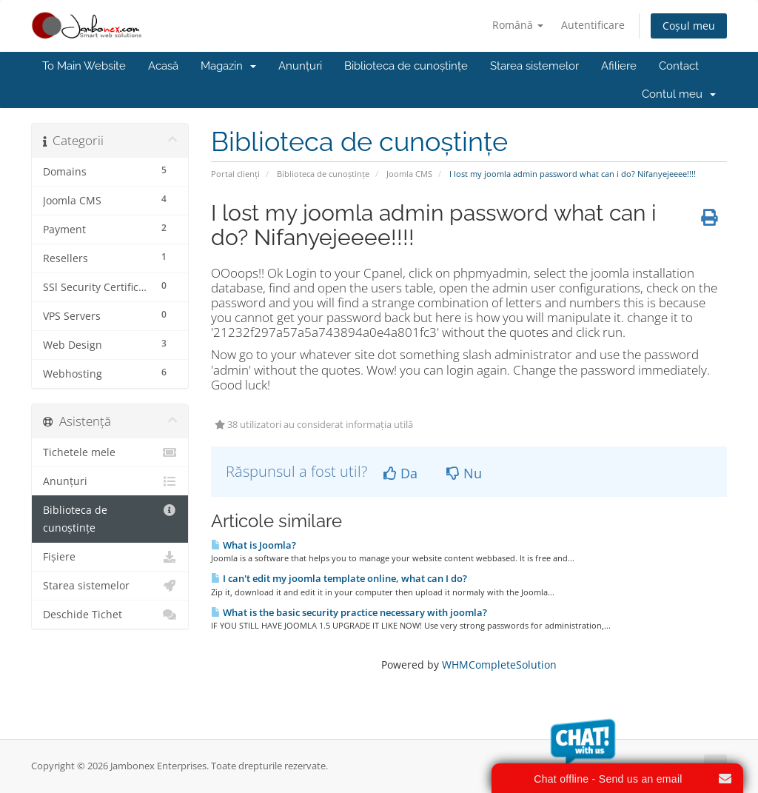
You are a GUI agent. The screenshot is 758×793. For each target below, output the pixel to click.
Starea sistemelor (534, 66)
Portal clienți (235, 173)
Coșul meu (689, 26)
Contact (679, 66)
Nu (464, 473)
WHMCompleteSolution (499, 665)
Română (517, 25)
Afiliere (619, 66)
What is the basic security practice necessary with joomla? (349, 612)
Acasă (163, 66)
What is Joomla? (253, 545)
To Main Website (84, 66)
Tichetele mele (110, 452)
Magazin (228, 66)
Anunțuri (300, 66)
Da (400, 473)
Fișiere (110, 557)
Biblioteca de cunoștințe (406, 66)
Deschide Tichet (110, 614)
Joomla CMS (409, 173)
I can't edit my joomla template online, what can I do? (339, 578)
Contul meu (679, 94)
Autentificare (593, 25)
